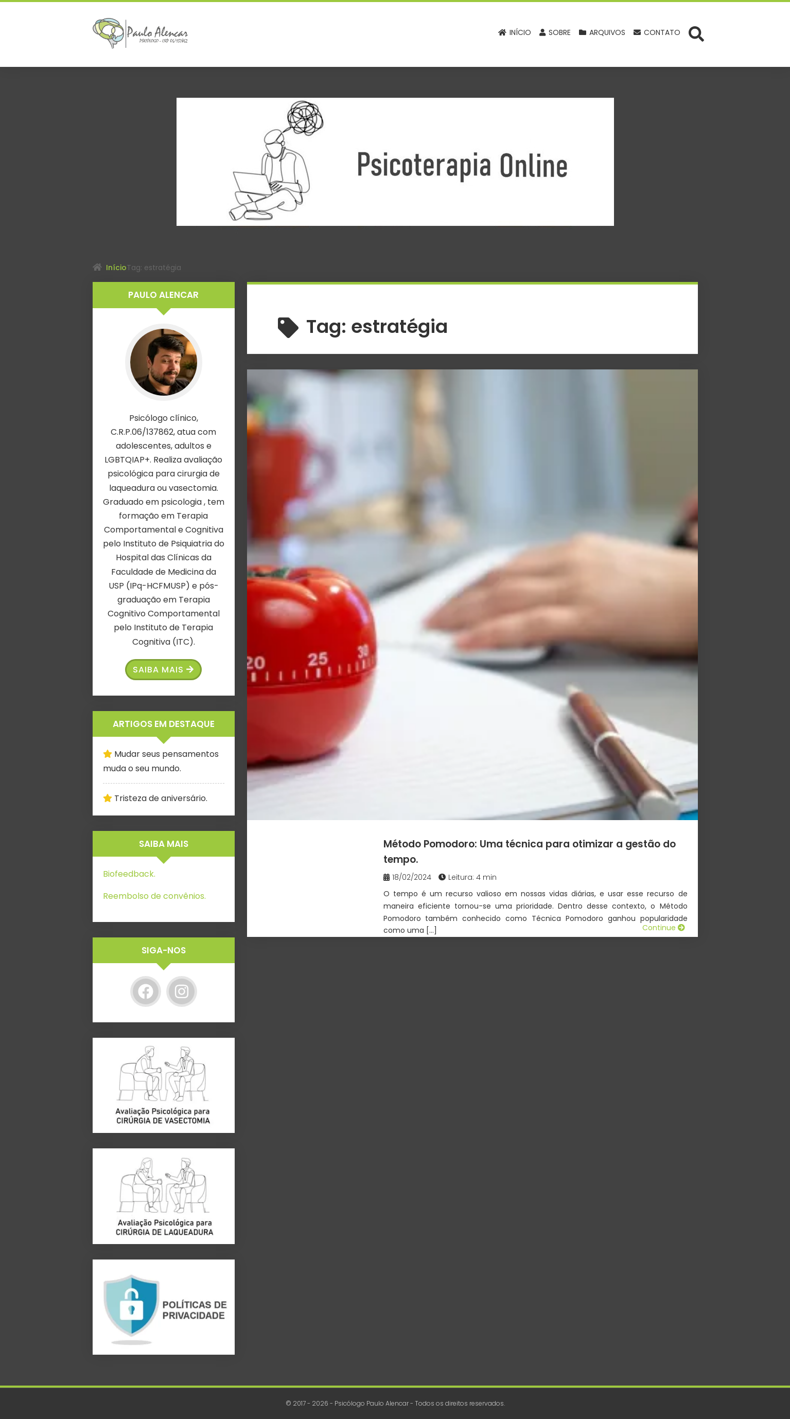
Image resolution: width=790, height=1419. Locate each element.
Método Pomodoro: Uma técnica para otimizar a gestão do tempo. (540, 400)
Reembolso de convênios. (154, 896)
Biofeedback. (129, 874)
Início (116, 267)
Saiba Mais (163, 670)
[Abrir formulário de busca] (696, 33)
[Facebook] (146, 991)
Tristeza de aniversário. (160, 798)
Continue (663, 514)
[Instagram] (182, 991)
